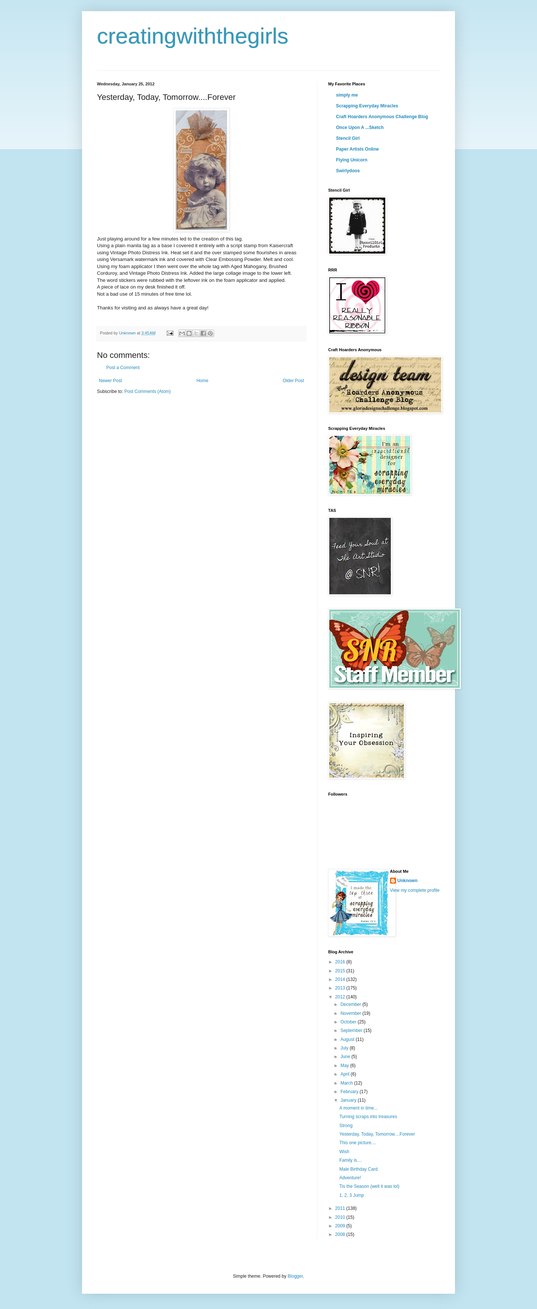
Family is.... (350, 1160)
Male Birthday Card (358, 1169)
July (345, 1048)
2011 (340, 1208)
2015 (340, 970)
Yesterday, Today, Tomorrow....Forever (377, 1134)
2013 (340, 988)
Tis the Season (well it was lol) (369, 1186)
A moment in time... (358, 1108)
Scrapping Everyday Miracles (367, 105)
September (352, 1030)
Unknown (408, 880)
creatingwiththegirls (193, 35)
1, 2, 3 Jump (351, 1195)
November (351, 1013)
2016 (340, 962)
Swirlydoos (348, 170)
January (349, 1100)
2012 (340, 997)
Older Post (293, 380)
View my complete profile (415, 890)
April (345, 1074)
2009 (340, 1225)
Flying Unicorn (351, 160)
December (351, 1004)
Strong (345, 1125)
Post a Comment (122, 367)
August (348, 1039)
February (349, 1091)
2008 (340, 1234)
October (349, 1022)
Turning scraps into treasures (368, 1116)
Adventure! (350, 1177)
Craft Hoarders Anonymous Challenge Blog (382, 116)
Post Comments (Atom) (147, 391)
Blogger (295, 1276)
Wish (344, 1151)
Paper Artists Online (357, 149)
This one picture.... (357, 1142)
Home (202, 380)
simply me (347, 95)
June (345, 1056)
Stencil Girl (347, 138)
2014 (340, 979)
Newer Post (110, 380)
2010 (340, 1217)
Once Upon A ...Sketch (360, 127)
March (347, 1083)
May (345, 1065)
